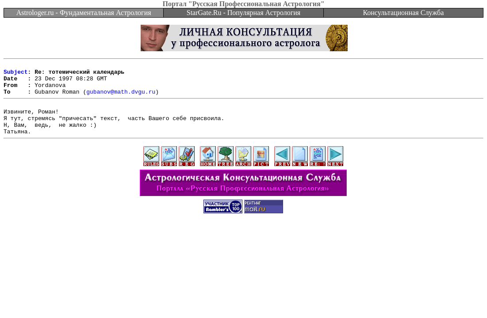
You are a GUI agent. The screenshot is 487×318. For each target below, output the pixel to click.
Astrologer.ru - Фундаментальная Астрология (83, 12)
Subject (16, 74)
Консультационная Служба (403, 12)
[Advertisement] (244, 253)
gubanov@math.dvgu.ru (120, 98)
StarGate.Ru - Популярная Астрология (243, 12)
